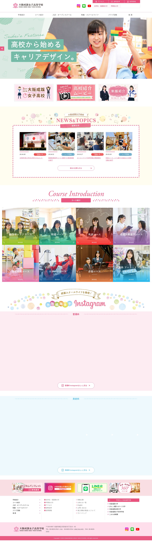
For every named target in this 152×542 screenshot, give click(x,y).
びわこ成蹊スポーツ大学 (117, 508)
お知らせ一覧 (82, 504)
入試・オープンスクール (62, 15)
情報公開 (80, 501)
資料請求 (117, 1)
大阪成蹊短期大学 (115, 510)
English (80, 507)
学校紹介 (21, 15)
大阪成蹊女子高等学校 (116, 513)
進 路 (130, 15)
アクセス (101, 1)
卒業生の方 (114, 6)
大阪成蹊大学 (113, 505)
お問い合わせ (82, 509)
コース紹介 (39, 15)
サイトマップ (82, 515)
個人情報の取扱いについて (86, 512)
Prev (2, 48)
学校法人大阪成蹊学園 (123, 501)
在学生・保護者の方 (101, 6)
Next (150, 48)
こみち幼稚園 (113, 516)
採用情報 (133, 1)
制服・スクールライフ (90, 15)
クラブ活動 (112, 15)
